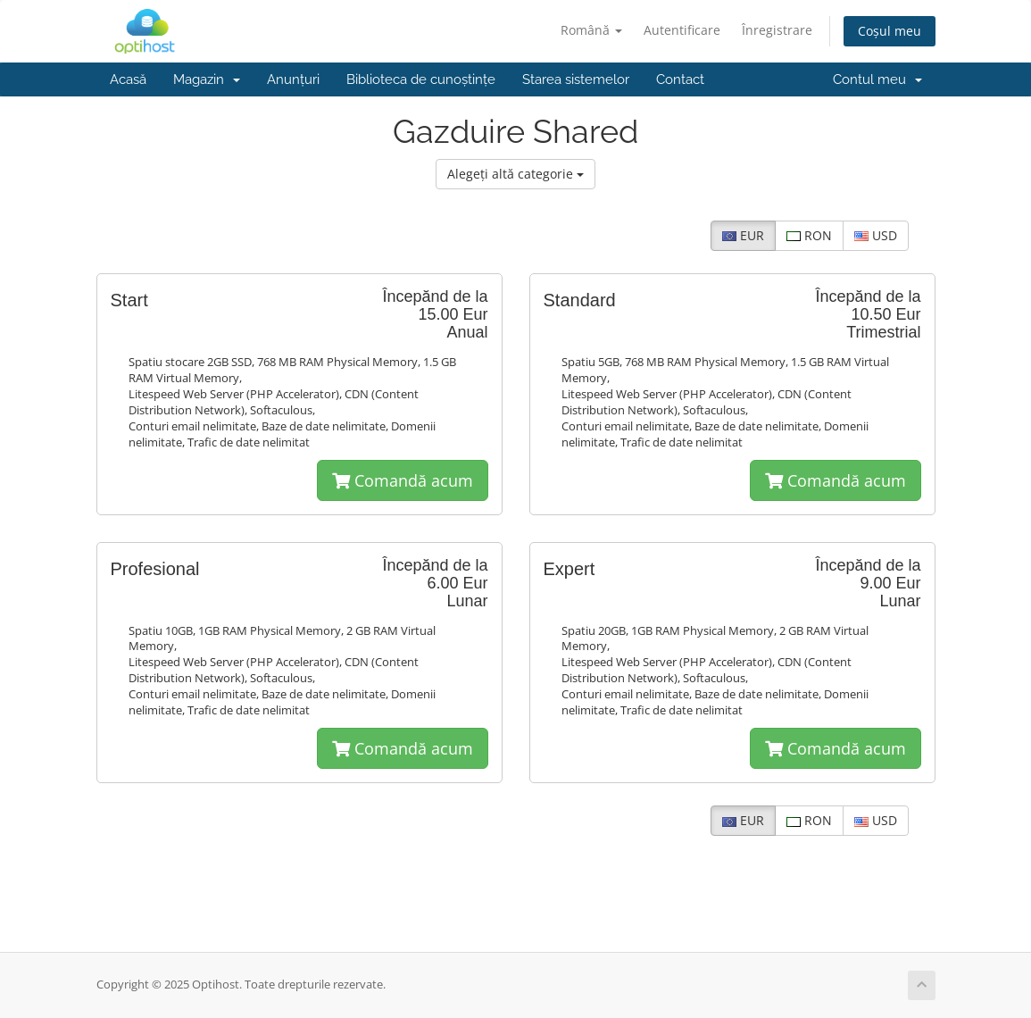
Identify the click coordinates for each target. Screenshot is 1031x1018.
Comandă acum (402, 480)
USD (875, 235)
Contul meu (877, 79)
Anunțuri (293, 79)
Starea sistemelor (575, 79)
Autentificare (682, 29)
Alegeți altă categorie (515, 173)
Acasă (128, 79)
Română (591, 29)
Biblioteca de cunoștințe (420, 79)
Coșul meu (889, 30)
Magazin (206, 79)
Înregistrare (777, 29)
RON (809, 235)
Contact (680, 79)
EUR (743, 235)
